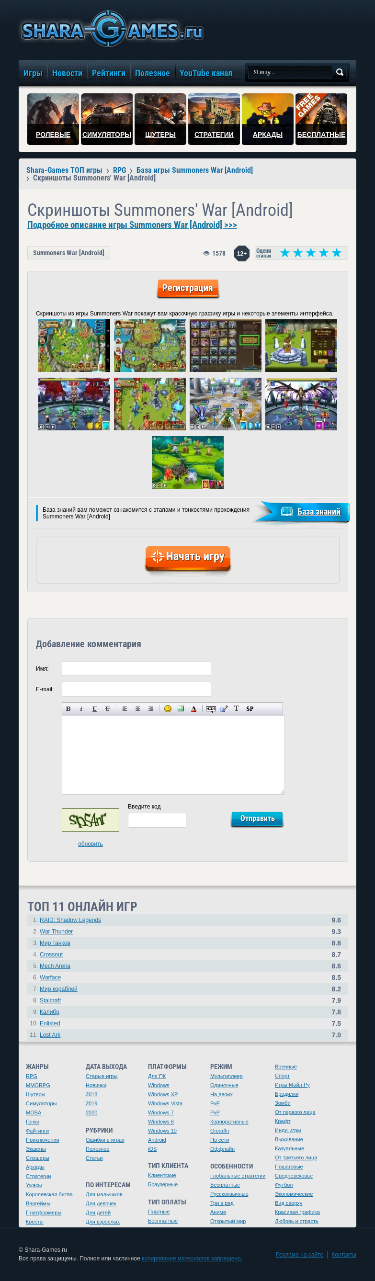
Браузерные (163, 1184)
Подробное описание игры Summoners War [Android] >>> (132, 225)
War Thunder (56, 931)
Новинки (96, 1085)
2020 (91, 1112)
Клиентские (162, 1175)
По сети (219, 1140)
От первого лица (295, 1112)
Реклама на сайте (300, 1254)
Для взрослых (103, 1222)
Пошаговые (289, 1166)
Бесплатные (163, 1221)
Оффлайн (222, 1149)
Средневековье (294, 1176)
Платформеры (43, 1212)
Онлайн (219, 1131)
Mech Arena (55, 966)
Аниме (218, 1212)
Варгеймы (38, 1203)
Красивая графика (297, 1212)
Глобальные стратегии (237, 1176)
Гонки (32, 1121)
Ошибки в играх (105, 1140)
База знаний (319, 511)
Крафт (283, 1121)
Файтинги (37, 1131)
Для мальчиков (104, 1194)
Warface (50, 977)
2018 (91, 1094)
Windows (159, 1085)
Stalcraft (50, 1000)
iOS (152, 1149)
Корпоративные (229, 1121)
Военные (286, 1066)
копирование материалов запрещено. (192, 1258)
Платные (159, 1211)
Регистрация (187, 287)
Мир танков (55, 943)
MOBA (33, 1112)
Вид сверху (288, 1203)
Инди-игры (288, 1130)
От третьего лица (296, 1157)
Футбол (284, 1185)
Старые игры (101, 1076)
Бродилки (286, 1094)
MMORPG (38, 1085)
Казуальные (289, 1148)
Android (157, 1140)
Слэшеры (37, 1158)
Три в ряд (222, 1203)
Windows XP (163, 1094)
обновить (90, 844)
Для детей (98, 1212)
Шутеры (35, 1094)
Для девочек (101, 1203)
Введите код (144, 806)
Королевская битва (49, 1194)
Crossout (51, 954)
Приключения (42, 1140)
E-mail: (45, 689)
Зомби (283, 1103)
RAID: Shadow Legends (70, 920)
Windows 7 (161, 1112)
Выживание (289, 1139)
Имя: (42, 668)
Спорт (282, 1076)
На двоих (221, 1094)
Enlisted (50, 1023)
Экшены (36, 1149)
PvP (215, 1112)
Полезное (97, 1149)
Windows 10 (162, 1131)
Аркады (35, 1167)
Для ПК (157, 1076)
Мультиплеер (226, 1076)
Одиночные (224, 1085)
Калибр (49, 1012)
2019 (91, 1103)
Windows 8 (161, 1121)
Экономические (294, 1194)
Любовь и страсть (296, 1221)
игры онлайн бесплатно (110, 28)
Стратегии (38, 1176)
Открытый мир (228, 1221)
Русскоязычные (229, 1194)
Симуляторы (41, 1103)
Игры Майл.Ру (292, 1085)
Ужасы (34, 1185)
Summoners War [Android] (68, 253)
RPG (31, 1076)
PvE (215, 1103)
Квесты (35, 1222)
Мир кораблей (59, 989)
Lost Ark (50, 1035)
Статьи (94, 1158)
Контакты (343, 1254)
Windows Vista (165, 1103)
